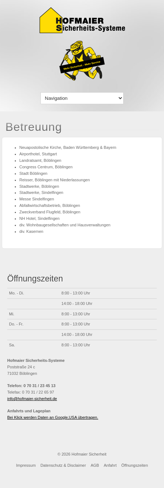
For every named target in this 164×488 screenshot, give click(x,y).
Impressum (25, 465)
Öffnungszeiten (134, 465)
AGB (95, 465)
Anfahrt (110, 465)
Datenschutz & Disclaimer (63, 465)
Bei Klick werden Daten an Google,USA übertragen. (52, 417)
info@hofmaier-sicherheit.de (32, 398)
